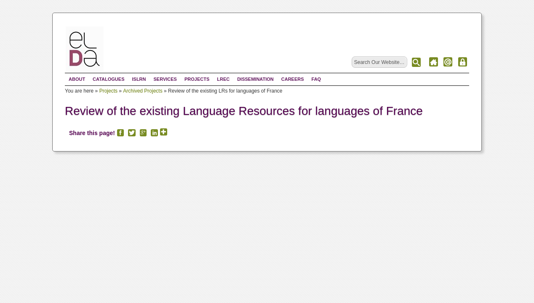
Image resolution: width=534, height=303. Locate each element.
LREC (223, 79)
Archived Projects (142, 91)
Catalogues (108, 79)
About (77, 79)
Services (164, 79)
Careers (292, 79)
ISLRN (139, 79)
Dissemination (255, 79)
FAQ (316, 79)
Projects (196, 79)
